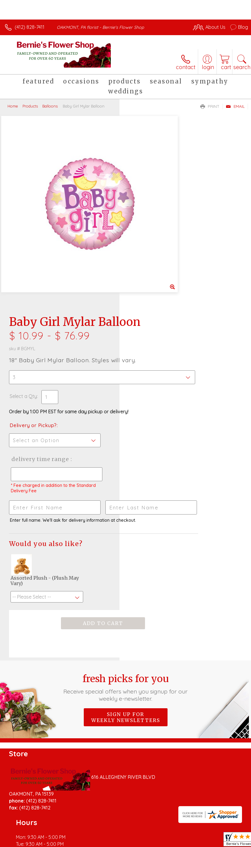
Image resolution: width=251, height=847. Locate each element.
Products (30, 106)
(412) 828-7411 (29, 27)
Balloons (50, 106)
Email (235, 106)
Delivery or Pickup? (152, 251)
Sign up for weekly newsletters (125, 566)
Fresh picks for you (125, 536)
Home (13, 106)
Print (209, 106)
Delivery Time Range (148, 290)
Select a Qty (142, 216)
